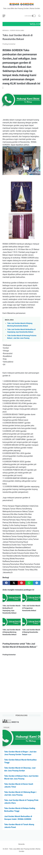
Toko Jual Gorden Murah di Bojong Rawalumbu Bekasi (31, 632)
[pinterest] (21, 583)
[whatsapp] (29, 583)
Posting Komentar (9, 44)
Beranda (21, 844)
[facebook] (6, 583)
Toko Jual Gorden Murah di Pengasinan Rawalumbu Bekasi (31, 608)
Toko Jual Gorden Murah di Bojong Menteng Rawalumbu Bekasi (11, 632)
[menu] (5, 16)
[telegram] (36, 583)
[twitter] (14, 583)
